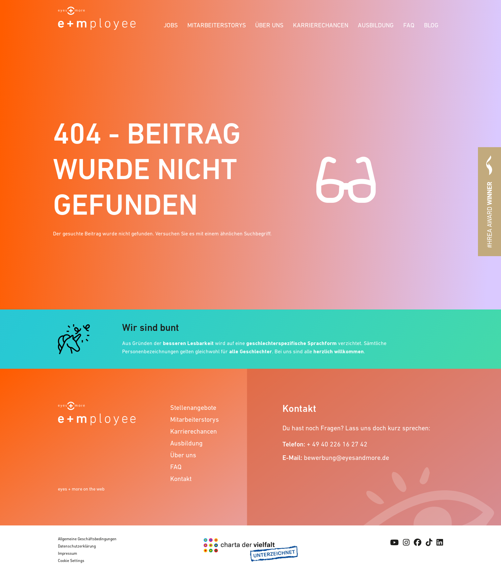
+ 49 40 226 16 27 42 (337, 444)
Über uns (269, 25)
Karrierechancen (320, 25)
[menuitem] (171, 24)
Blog (431, 25)
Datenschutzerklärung (77, 546)
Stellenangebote (193, 407)
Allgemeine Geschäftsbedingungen (87, 539)
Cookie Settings (71, 561)
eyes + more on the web (81, 489)
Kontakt (181, 478)
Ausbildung (376, 25)
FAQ (408, 25)
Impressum (67, 553)
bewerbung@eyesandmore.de (346, 457)
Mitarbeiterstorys (216, 25)
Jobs (171, 25)
